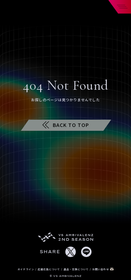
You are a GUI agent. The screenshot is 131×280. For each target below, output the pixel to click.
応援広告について (49, 269)
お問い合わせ (103, 269)
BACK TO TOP (65, 124)
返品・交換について (77, 269)
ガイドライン (26, 269)
